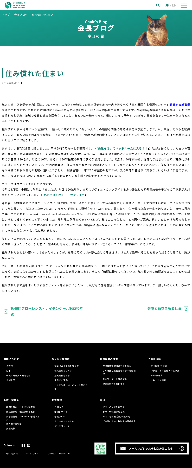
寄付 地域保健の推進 (114, 411)
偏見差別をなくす (63, 370)
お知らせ (58, 406)
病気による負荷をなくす (66, 365)
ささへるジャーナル (64, 421)
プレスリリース (62, 426)
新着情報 (57, 400)
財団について (11, 359)
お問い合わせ (11, 453)
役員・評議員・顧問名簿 (18, 375)
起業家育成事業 (180, 104)
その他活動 (154, 359)
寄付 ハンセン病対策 (114, 406)
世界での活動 (61, 380)
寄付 (102, 400)
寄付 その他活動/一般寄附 (116, 416)
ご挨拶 (9, 365)
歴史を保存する (62, 375)
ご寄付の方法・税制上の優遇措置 (119, 421)
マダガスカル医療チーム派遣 (165, 370)
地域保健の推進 (109, 359)
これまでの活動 (158, 380)
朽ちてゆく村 (52, 195)
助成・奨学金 (11, 400)
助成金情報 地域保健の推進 (20, 411)
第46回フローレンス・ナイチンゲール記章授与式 (46, 311)
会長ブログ (60, 416)
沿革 (8, 370)
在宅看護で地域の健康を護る (117, 365)
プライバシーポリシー (59, 453)
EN (174, 5)
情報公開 (10, 380)
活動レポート (61, 411)
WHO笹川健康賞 (159, 365)
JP (167, 5)
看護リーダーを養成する (115, 379)
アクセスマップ (33, 453)
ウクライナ (77, 195)
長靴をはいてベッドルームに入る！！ (123, 148)
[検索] (162, 5)
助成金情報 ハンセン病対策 (20, 406)
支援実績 (10, 428)
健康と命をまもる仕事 (164, 308)
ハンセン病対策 (61, 359)
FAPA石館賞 (157, 375)
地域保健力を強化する (114, 383)
